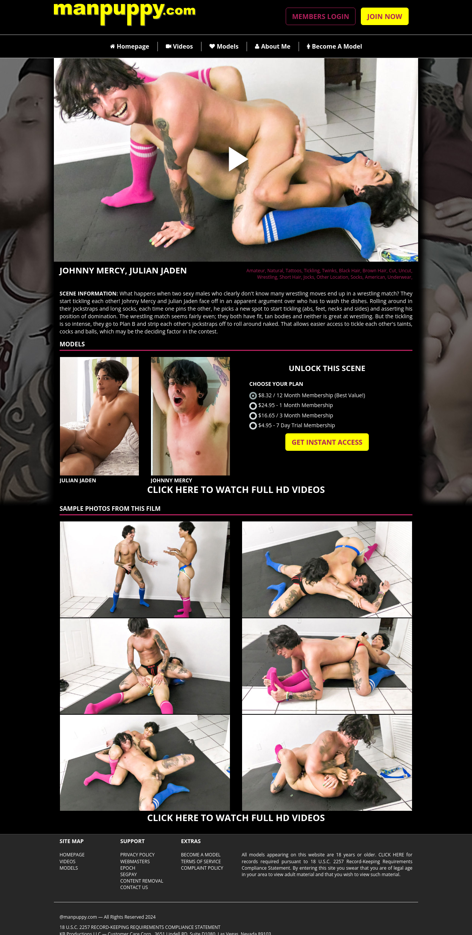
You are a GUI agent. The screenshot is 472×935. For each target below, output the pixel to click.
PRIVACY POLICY (137, 854)
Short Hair (290, 277)
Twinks (329, 270)
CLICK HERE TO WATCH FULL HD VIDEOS (236, 489)
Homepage (129, 46)
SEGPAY (128, 874)
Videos (179, 46)
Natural (275, 270)
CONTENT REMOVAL (141, 881)
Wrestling (267, 277)
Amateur (256, 270)
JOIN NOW (384, 16)
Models (223, 46)
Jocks (309, 277)
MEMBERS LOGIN (320, 16)
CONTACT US (134, 887)
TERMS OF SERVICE (201, 861)
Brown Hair (375, 270)
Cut (392, 270)
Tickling (312, 270)
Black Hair (349, 270)
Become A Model (334, 46)
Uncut (404, 270)
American (375, 277)
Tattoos (294, 270)
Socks (357, 277)
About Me (272, 46)
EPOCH (127, 868)
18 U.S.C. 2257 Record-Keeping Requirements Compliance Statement (140, 927)
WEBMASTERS (135, 861)
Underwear (399, 277)
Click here (391, 854)
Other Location (332, 277)
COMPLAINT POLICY (202, 868)
